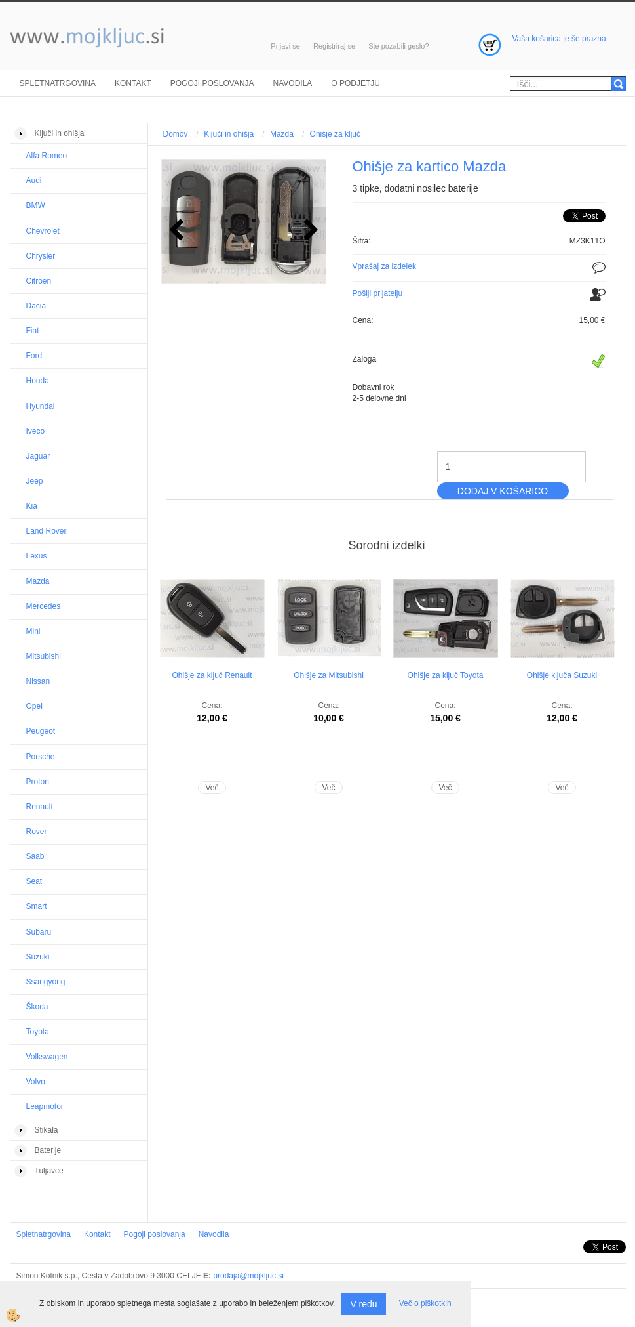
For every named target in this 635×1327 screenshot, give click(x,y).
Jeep (34, 481)
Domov (175, 133)
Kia (31, 506)
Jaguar (38, 456)
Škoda (37, 1006)
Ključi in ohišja (229, 133)
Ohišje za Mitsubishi (329, 675)
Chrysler (41, 256)
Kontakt (133, 83)
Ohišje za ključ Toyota (446, 675)
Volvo (35, 1081)
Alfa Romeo (46, 155)
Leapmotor (45, 1106)
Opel (34, 706)
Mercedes (43, 606)
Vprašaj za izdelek (384, 266)
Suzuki (38, 956)
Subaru (39, 932)
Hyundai (40, 406)
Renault (39, 806)
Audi (34, 180)
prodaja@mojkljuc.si (248, 1275)
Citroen (39, 280)
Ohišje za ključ (335, 133)
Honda (37, 380)
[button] (309, 230)
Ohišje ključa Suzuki (562, 675)
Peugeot (41, 731)
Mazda (38, 581)
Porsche (40, 756)
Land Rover (46, 531)
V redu (363, 1304)
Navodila (293, 83)
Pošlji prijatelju (378, 293)
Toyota (37, 1031)
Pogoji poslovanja (212, 83)
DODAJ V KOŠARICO (502, 491)
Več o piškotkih (425, 1303)
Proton (37, 781)
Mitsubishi (43, 656)
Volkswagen (47, 1056)
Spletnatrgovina (58, 83)
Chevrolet (43, 231)
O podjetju (355, 83)
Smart (36, 906)
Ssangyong (46, 981)
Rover (36, 831)
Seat (34, 881)
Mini (33, 631)
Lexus (36, 555)
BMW (35, 205)
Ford (34, 355)
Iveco (35, 431)
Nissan (38, 681)
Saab (35, 856)
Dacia (36, 305)
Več (211, 787)
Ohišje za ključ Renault (212, 675)
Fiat (32, 330)
